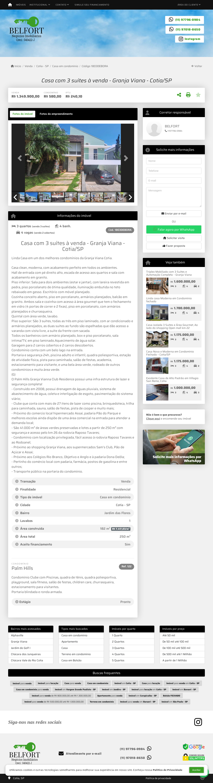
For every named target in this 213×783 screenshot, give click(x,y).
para (22, 683)
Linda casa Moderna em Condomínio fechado (169, 300)
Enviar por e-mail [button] (173, 213)
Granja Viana (19, 641)
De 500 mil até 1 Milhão (177, 654)
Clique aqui (153, 419)
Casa (64, 648)
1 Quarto (117, 635)
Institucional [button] (38, 4)
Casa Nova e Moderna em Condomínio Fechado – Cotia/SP (170, 353)
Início (16, 66)
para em (182, 683)
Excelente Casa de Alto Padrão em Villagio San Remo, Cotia (172, 379)
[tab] (22, 114)
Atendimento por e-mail (80, 753)
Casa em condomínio (65, 66)
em (125, 683)
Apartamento (69, 641)
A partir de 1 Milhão (174, 660)
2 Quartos (118, 641)
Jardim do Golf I (20, 648)
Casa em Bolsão (71, 660)
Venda (29, 66)
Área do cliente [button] (188, 4)
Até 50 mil (168, 635)
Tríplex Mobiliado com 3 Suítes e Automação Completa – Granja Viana (169, 273)
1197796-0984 (173, 131)
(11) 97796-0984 (187, 19)
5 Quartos (118, 660)
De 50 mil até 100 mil (175, 641)
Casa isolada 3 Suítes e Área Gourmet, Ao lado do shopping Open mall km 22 (172, 326)
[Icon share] (189, 39)
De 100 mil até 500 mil (176, 648)
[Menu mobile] (10, 5)
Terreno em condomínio (76, 654)
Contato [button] (61, 4)
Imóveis (21, 4)
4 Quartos (118, 654)
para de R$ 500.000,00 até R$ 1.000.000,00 (54, 701)
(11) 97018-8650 (188, 29)
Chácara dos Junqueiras (26, 654)
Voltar (197, 66)
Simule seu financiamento (92, 4)
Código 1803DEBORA (95, 66)
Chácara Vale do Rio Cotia (27, 660)
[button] (21, 158)
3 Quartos (118, 648)
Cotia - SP (42, 66)
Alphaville (17, 635)
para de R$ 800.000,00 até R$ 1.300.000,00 (61, 695)
